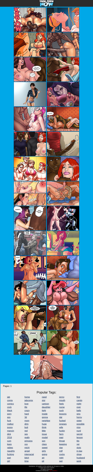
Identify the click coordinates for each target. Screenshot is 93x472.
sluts (79, 447)
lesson (80, 437)
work (79, 461)
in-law (79, 451)
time (26, 461)
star (61, 447)
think (44, 427)
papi (61, 437)
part (9, 458)
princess (28, 441)
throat (62, 441)
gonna (45, 417)
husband (81, 458)
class (44, 444)
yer (78, 444)
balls (79, 410)
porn (9, 414)
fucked (62, 421)
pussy (10, 427)
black (9, 410)
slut (43, 400)
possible (81, 424)
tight (44, 410)
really (27, 437)
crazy (27, 410)
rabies (10, 447)
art (43, 458)
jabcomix (28, 400)
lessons (63, 414)
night (79, 404)
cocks (62, 454)
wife (61, 427)
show (79, 454)
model (45, 437)
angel (27, 451)
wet (61, 461)
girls (44, 451)
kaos (9, 444)
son (43, 441)
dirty (26, 424)
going (44, 454)
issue (44, 434)
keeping (63, 444)
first (78, 397)
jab (8, 397)
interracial (29, 454)
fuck (9, 421)
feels (61, 404)
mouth (62, 400)
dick (9, 434)
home (27, 397)
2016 (9, 437)
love (26, 404)
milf (61, 451)
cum (9, 441)
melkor (10, 424)
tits (78, 441)
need (44, 397)
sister (79, 421)
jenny (61, 397)
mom (26, 421)
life (25, 407)
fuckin (62, 431)
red (26, 431)
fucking (10, 454)
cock (9, 407)
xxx (26, 444)
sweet (44, 447)
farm (61, 434)
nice (79, 427)
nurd (79, 431)
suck (61, 410)
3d (25, 417)
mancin (10, 431)
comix (10, 400)
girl (8, 461)
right (61, 458)
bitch (26, 458)
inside (44, 414)
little (44, 431)
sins (78, 414)
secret (80, 434)
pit (43, 461)
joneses (63, 424)
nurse (62, 407)
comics (10, 404)
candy (79, 400)
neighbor (46, 421)
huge (44, 424)
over (79, 407)
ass (8, 417)
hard (26, 414)
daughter (46, 407)
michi (26, 447)
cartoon (45, 404)
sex (26, 434)
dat (60, 417)
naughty (11, 451)
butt (26, 427)
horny (79, 417)
